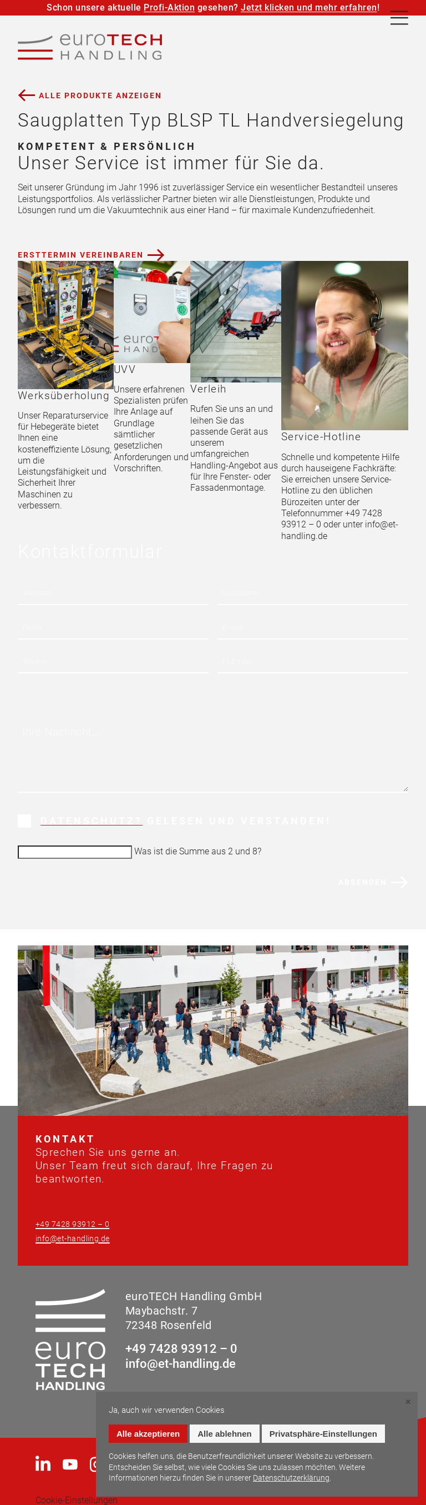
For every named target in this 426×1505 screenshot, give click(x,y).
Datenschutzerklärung (291, 1477)
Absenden (362, 882)
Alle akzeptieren (148, 1433)
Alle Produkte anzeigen (100, 95)
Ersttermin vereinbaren (81, 254)
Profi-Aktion (169, 7)
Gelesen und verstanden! (185, 821)
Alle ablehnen (224, 1433)
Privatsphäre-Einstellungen (323, 1433)
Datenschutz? (91, 821)
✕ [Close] (408, 1402)
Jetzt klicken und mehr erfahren (309, 7)
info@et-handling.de (73, 1239)
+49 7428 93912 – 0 (72, 1224)
